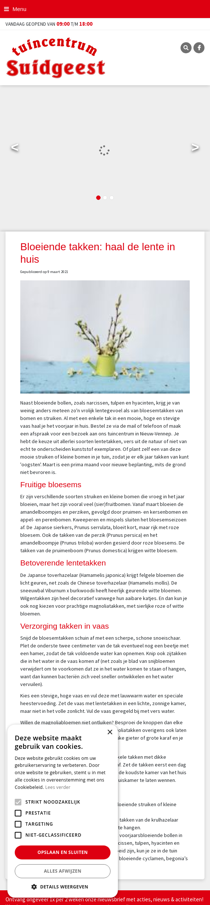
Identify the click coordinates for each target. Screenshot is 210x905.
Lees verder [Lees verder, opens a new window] (58, 787)
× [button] (109, 732)
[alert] (62, 811)
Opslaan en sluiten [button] (63, 852)
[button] (63, 886)
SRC (186, 47)
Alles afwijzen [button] (62, 871)
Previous (14, 148)
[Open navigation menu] (16, 9)
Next (195, 148)
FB (198, 47)
